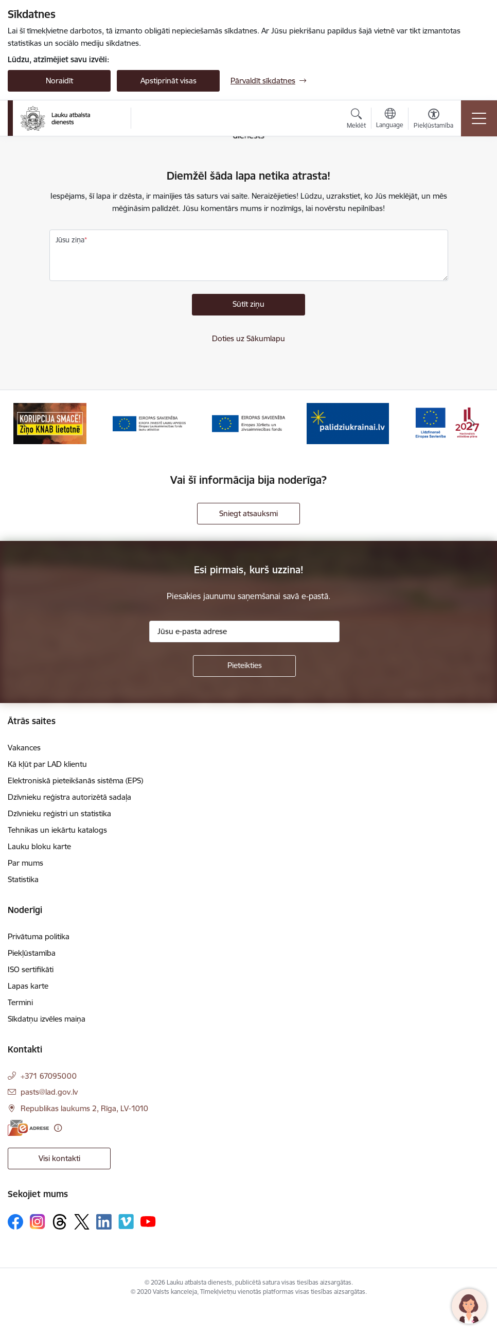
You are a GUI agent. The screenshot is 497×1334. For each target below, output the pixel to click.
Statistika (23, 879)
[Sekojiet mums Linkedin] (104, 1222)
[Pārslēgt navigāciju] (479, 118)
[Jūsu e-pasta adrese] (244, 631)
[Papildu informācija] (58, 1128)
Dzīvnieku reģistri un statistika (59, 813)
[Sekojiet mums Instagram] (37, 1221)
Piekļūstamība (32, 953)
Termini (20, 1002)
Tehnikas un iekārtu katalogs (57, 830)
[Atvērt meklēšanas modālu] (356, 120)
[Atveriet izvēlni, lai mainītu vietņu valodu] (390, 119)
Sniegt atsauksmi (248, 513)
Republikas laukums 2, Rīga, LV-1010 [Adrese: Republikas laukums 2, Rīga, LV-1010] (84, 1108)
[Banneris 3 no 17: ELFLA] (149, 423)
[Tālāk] (472, 423)
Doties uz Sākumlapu (248, 338)
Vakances (24, 747)
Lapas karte (28, 986)
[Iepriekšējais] (25, 423)
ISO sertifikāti (31, 969)
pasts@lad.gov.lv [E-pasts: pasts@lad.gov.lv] (49, 1092)
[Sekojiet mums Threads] (59, 1222)
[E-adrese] (28, 1127)
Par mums (25, 863)
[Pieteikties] (244, 666)
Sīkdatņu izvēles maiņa (46, 1019)
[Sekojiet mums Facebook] (15, 1222)
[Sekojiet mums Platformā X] (82, 1222)
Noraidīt (59, 80)
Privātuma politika (38, 936)
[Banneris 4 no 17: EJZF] (248, 423)
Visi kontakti (59, 1158)
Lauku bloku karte (39, 846)
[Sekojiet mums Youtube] (148, 1221)
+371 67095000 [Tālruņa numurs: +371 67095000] (49, 1076)
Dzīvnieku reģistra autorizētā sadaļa (69, 797)
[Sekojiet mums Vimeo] (126, 1221)
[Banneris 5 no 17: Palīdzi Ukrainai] (348, 423)
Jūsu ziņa (70, 239)
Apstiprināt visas (168, 80)
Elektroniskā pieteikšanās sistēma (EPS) (75, 780)
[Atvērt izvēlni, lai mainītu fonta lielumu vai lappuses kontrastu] (433, 120)
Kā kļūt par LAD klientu (47, 764)
